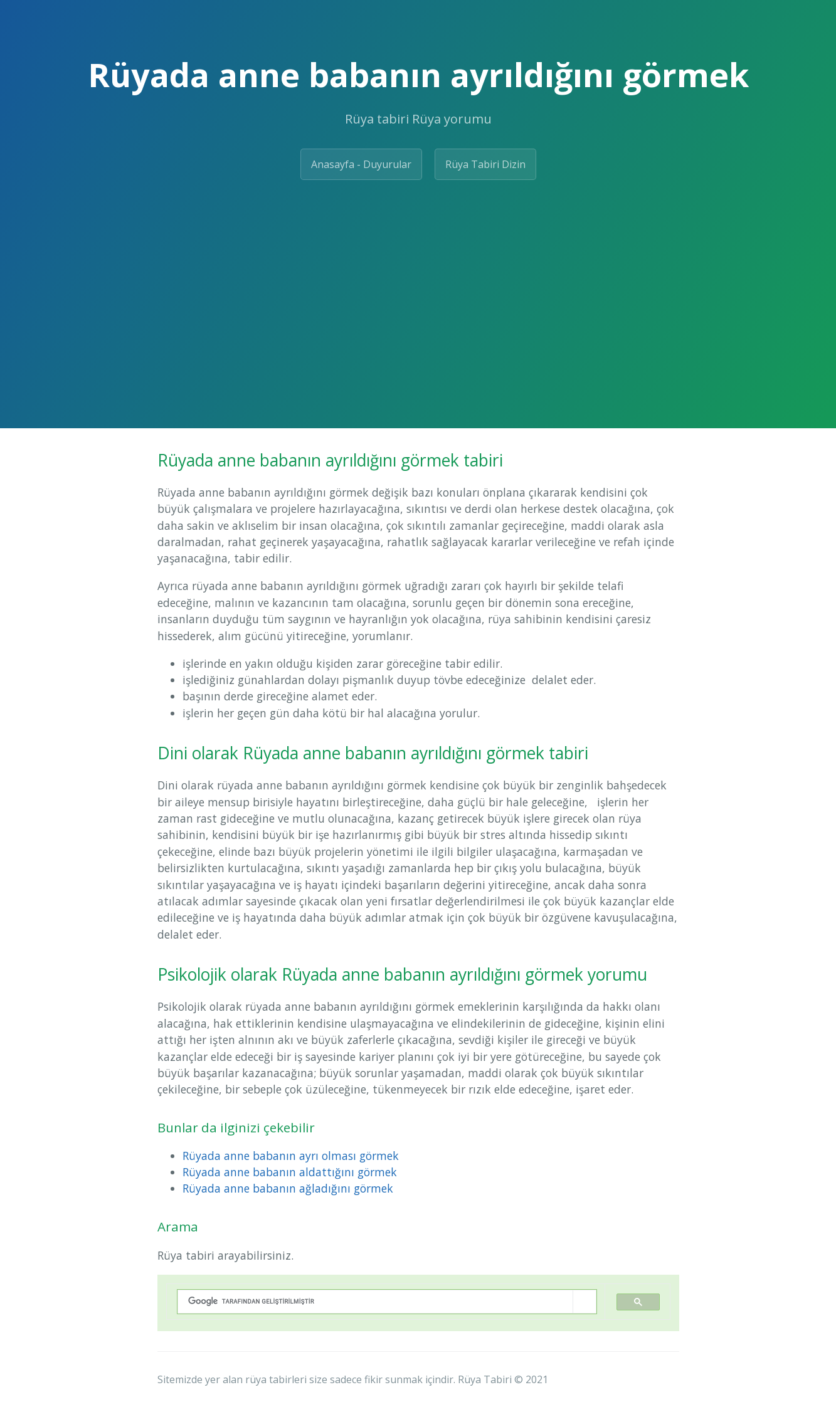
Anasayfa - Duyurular (361, 164)
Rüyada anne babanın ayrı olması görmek (291, 1155)
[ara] (375, 1301)
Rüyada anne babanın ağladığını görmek (288, 1188)
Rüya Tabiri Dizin (485, 164)
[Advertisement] (418, 284)
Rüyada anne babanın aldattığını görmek (290, 1171)
